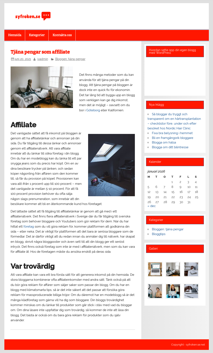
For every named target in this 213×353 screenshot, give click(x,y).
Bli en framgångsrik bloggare (172, 138)
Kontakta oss (62, 35)
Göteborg (93, 110)
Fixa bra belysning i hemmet (172, 133)
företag (28, 226)
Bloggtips (158, 234)
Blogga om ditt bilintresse (170, 147)
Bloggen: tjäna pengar (70, 59)
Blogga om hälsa (164, 142)
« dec (152, 206)
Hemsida (14, 35)
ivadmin (42, 59)
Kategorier (37, 35)
